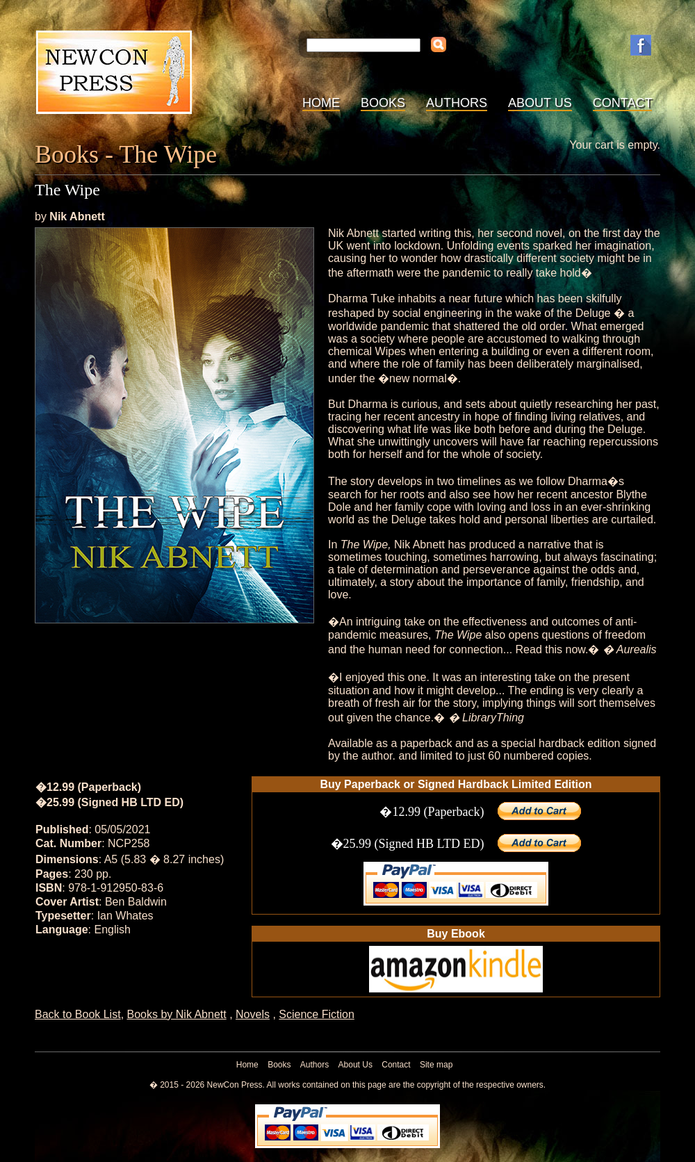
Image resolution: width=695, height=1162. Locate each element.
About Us (540, 103)
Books (383, 103)
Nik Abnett (76, 216)
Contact (623, 103)
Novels (253, 1014)
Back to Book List (78, 1014)
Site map (436, 1065)
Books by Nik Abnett (177, 1014)
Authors (456, 103)
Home (321, 103)
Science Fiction (316, 1014)
